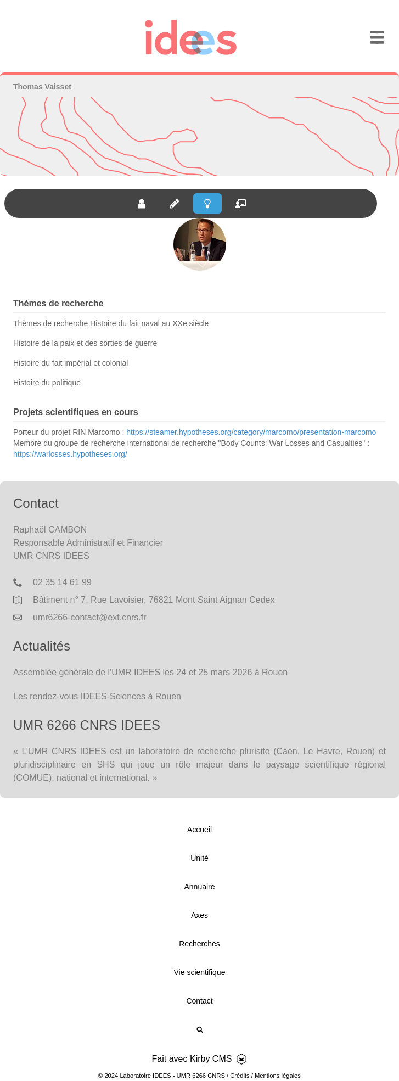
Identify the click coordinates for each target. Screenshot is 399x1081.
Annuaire (199, 886)
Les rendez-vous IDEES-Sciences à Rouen (97, 696)
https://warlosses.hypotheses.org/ (70, 454)
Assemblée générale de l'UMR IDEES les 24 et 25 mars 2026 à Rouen (150, 672)
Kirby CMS (211, 1058)
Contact (199, 1000)
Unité (199, 858)
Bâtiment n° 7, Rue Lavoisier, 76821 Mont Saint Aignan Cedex (153, 599)
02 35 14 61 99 (62, 582)
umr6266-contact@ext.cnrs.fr (90, 617)
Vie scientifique (200, 972)
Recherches (199, 943)
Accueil (199, 829)
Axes (199, 915)
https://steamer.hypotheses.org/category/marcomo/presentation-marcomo (251, 432)
